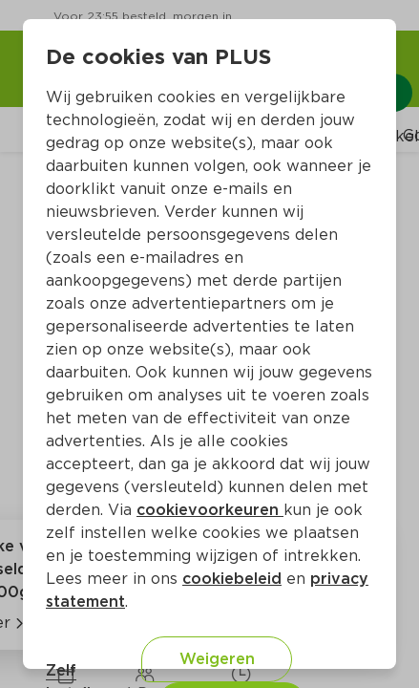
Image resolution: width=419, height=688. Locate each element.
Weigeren (217, 659)
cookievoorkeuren (209, 510)
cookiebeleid (232, 579)
